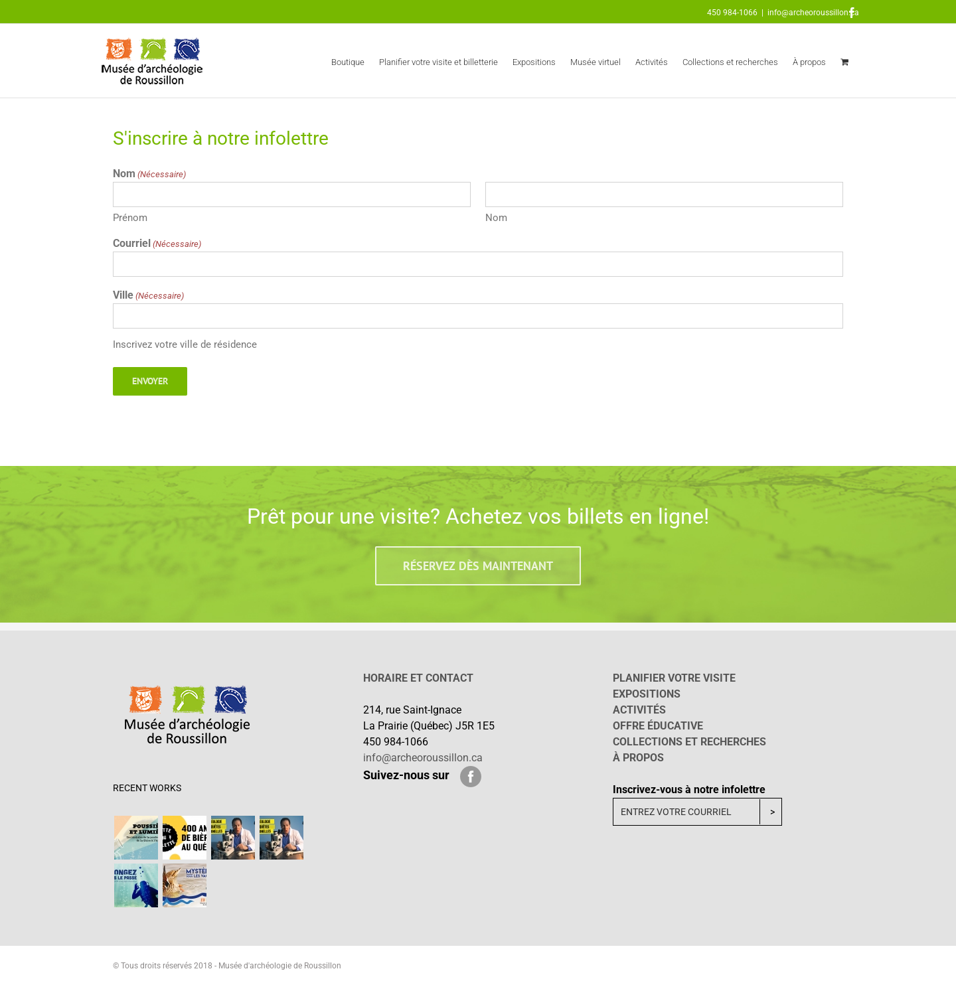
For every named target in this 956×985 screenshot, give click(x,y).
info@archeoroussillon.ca (813, 12)
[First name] (292, 194)
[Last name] (664, 194)
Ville (148, 296)
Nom (496, 218)
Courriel (157, 244)
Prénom (130, 218)
